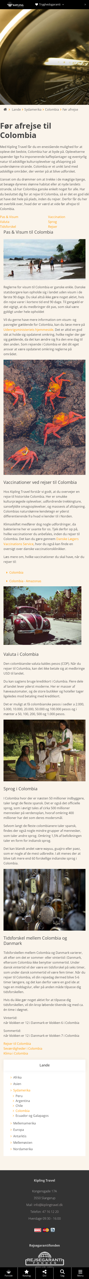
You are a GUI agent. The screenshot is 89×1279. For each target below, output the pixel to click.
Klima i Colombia (16, 1053)
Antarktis (19, 1136)
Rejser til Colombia (17, 1043)
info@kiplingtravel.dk (48, 1205)
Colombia (16, 572)
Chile (19, 1106)
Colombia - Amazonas (25, 581)
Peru (19, 1096)
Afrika (17, 1077)
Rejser (52, 226)
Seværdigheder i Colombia (23, 1048)
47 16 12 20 (50, 1212)
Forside (9, 1273)
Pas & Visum (9, 217)
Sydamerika (21, 1090)
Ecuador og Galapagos (32, 1115)
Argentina (23, 1101)
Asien (17, 1084)
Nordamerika (23, 1149)
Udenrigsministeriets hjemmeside (28, 330)
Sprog (52, 222)
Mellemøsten (22, 1142)
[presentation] (85, 4)
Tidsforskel (8, 226)
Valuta (4, 222)
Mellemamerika (24, 1123)
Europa (18, 1130)
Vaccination (56, 217)
